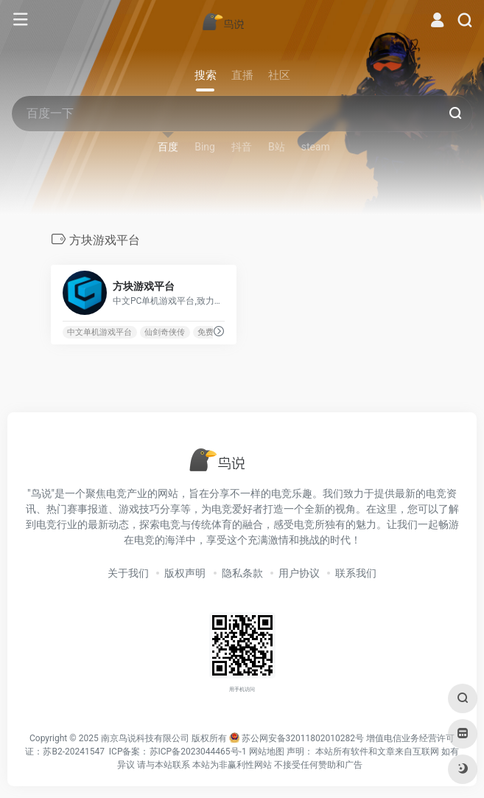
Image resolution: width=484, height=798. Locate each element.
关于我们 (128, 573)
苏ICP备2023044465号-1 (198, 751)
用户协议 (299, 573)
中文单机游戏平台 (99, 332)
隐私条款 (242, 573)
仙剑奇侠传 (164, 332)
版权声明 (185, 573)
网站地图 (266, 751)
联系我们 (355, 573)
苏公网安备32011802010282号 (303, 738)
